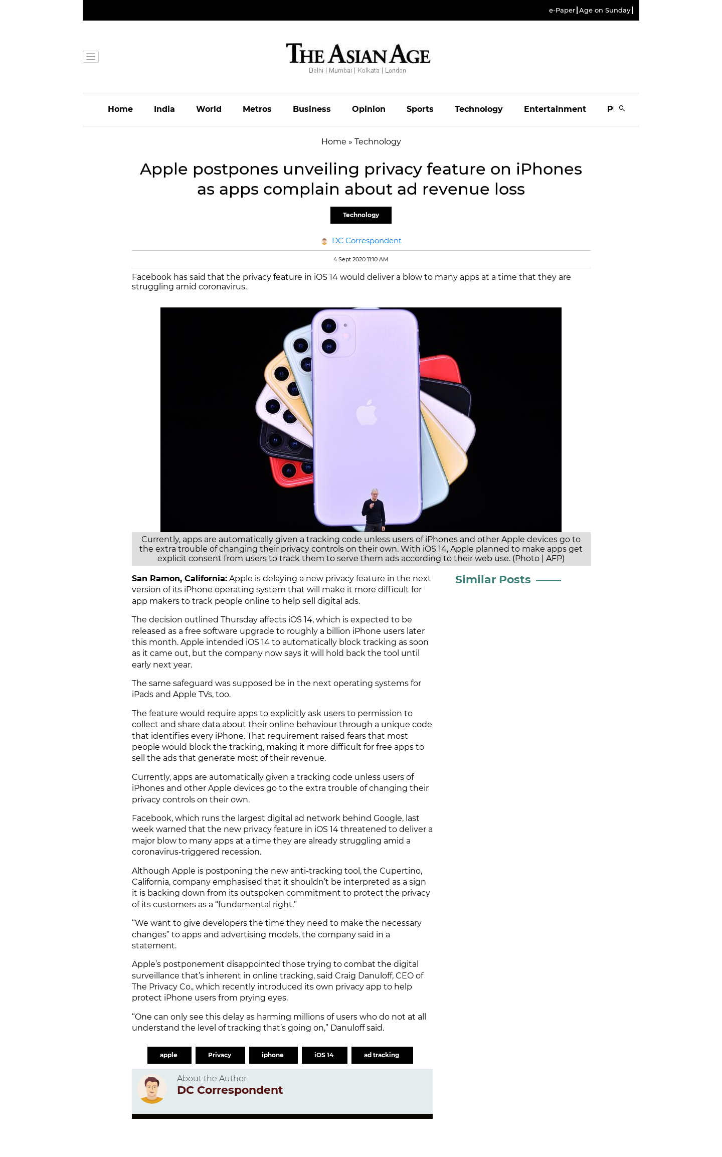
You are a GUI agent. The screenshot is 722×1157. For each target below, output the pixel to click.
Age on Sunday (604, 10)
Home (120, 109)
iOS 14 (324, 1055)
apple (169, 1055)
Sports (420, 109)
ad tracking (382, 1055)
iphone (273, 1055)
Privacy (220, 1055)
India (164, 109)
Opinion (369, 109)
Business (312, 109)
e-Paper (562, 10)
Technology (479, 109)
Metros (257, 109)
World (209, 109)
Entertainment (555, 109)
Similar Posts (493, 579)
